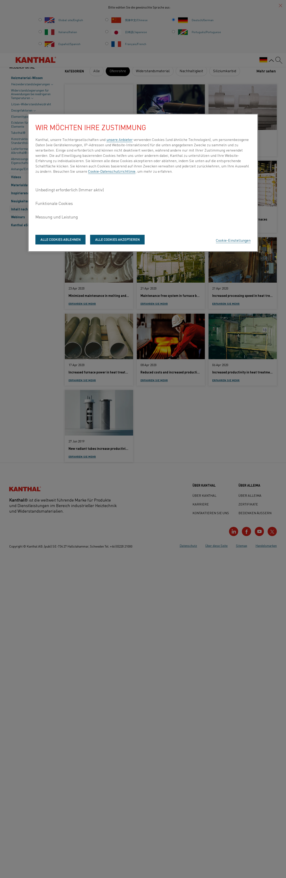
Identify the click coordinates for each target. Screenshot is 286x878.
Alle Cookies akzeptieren (117, 239)
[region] (143, 183)
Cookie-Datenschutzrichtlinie (111, 171)
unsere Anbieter (119, 139)
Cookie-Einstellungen (233, 240)
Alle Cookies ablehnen (60, 239)
